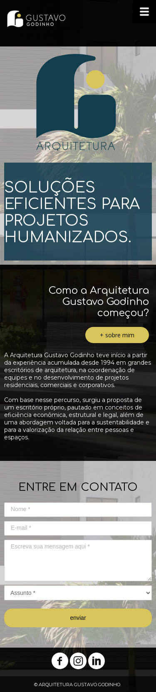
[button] (117, 335)
